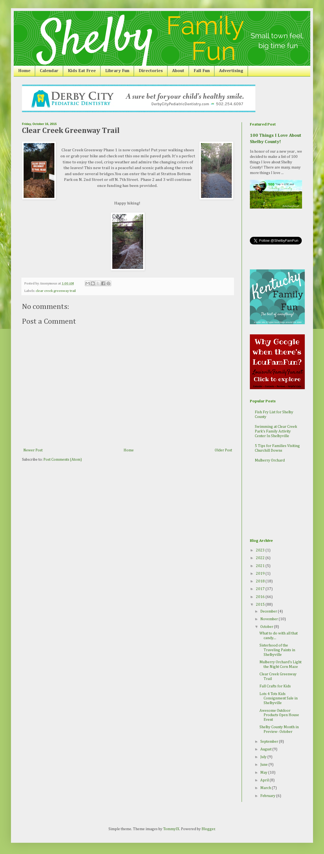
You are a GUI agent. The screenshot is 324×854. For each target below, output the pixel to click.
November (269, 619)
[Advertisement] (277, 501)
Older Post (223, 450)
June (264, 765)
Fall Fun (202, 71)
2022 (261, 558)
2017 (261, 589)
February (268, 796)
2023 (261, 550)
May (264, 773)
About (178, 71)
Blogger (208, 829)
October (267, 627)
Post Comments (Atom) (62, 460)
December (269, 611)
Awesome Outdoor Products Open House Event (279, 715)
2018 (261, 581)
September (269, 742)
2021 (261, 566)
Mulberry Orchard (270, 460)
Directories (151, 71)
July (263, 757)
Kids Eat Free (82, 71)
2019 (261, 574)
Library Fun (117, 71)
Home (24, 71)
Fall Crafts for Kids (275, 686)
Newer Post (33, 450)
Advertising (231, 71)
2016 (261, 597)
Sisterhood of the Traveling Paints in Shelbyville (277, 650)
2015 (261, 605)
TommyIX (171, 829)
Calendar (49, 71)
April (265, 780)
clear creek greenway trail (56, 291)
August (266, 749)
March (266, 788)
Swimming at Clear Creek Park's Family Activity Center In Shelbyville (276, 431)
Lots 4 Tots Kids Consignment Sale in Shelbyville (278, 698)
